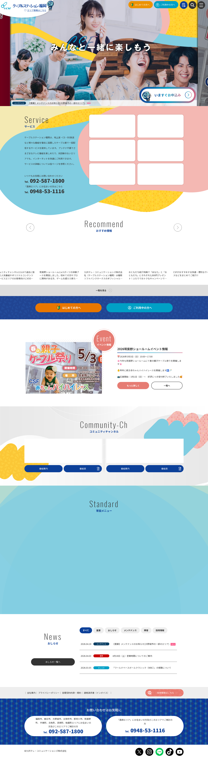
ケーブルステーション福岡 (23, 5)
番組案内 (43, 468)
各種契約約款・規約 (71, 692)
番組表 (90, 469)
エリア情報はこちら (36, 10)
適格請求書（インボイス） (96, 692)
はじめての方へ (142, 4)
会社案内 (31, 692)
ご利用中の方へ (167, 4)
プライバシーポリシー (48, 692)
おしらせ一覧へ (53, 661)
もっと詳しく (133, 385)
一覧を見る (101, 290)
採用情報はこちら (161, 693)
